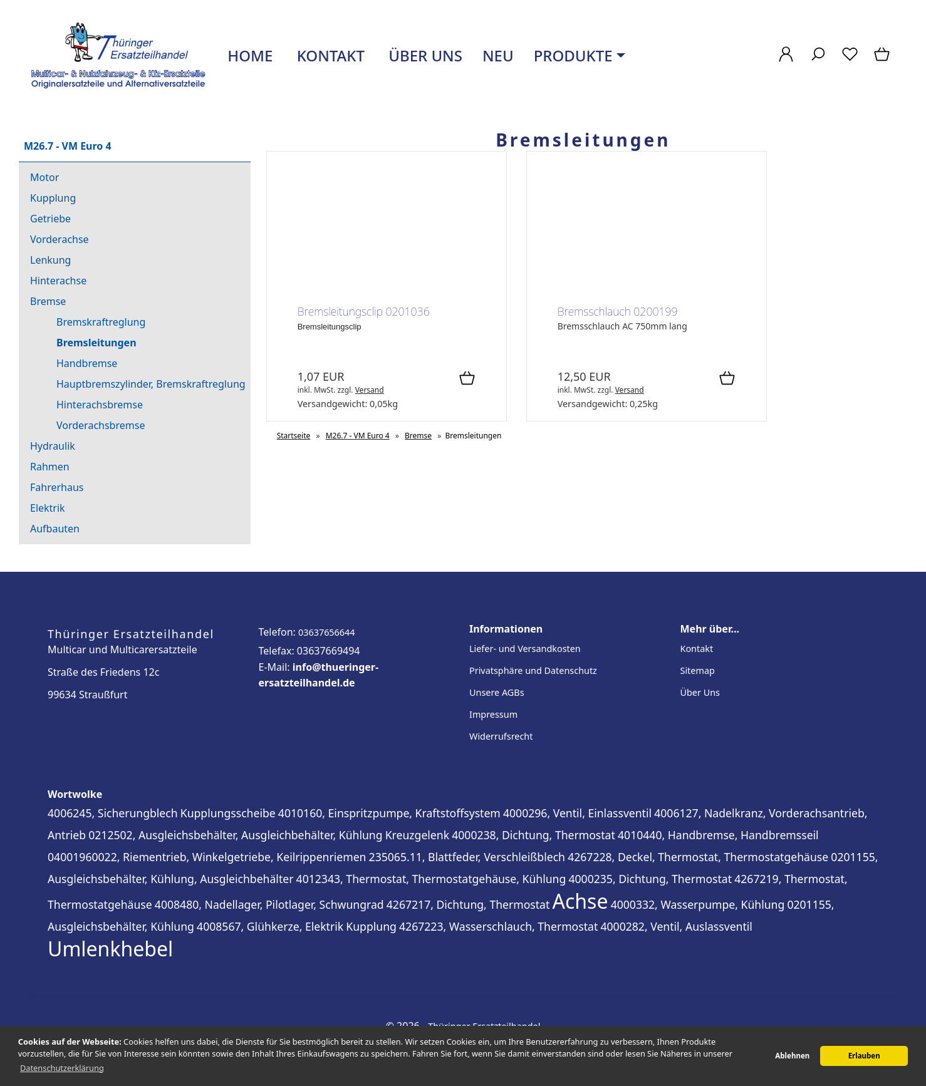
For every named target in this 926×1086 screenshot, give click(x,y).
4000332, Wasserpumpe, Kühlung (698, 904)
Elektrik (47, 508)
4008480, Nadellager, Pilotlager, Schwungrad (269, 904)
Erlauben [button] (864, 1055)
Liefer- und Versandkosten (525, 648)
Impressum (493, 714)
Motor (44, 177)
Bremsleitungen (96, 342)
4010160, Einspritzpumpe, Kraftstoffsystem (389, 812)
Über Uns (700, 692)
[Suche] (818, 60)
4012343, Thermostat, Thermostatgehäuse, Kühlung (431, 878)
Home (248, 55)
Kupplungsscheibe (228, 812)
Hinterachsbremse (99, 404)
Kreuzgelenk (417, 834)
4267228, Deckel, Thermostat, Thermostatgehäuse (698, 856)
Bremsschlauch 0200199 (618, 311)
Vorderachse (59, 239)
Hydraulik (52, 446)
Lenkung (50, 260)
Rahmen (50, 466)
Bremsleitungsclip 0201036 (364, 311)
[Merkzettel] (850, 60)
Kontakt (329, 55)
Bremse (48, 301)
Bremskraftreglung (100, 322)
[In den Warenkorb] (467, 379)
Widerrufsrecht (501, 736)
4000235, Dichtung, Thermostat (650, 878)
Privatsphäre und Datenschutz (533, 670)
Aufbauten (55, 528)
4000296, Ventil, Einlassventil (577, 812)
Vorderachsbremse (100, 425)
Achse (580, 900)
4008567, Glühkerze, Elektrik (270, 926)
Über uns (423, 55)
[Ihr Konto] (786, 60)
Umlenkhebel (110, 948)
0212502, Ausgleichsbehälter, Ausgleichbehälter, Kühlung (235, 834)
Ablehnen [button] (792, 1055)
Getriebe (50, 218)
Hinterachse (58, 280)
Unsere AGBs (496, 692)
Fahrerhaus (57, 487)
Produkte (573, 55)
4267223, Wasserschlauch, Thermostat (498, 926)
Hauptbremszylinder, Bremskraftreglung (151, 384)
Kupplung (53, 198)
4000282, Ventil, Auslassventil (676, 926)
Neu (498, 55)
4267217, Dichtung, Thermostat (468, 904)
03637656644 (326, 632)
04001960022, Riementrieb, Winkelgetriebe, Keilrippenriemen (207, 856)
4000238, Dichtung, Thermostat (533, 834)
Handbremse (86, 363)
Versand (369, 390)
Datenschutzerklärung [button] (62, 1067)
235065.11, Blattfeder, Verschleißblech (467, 856)
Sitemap (697, 670)
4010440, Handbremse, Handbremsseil (718, 834)
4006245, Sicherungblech (113, 812)
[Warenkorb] (883, 60)
